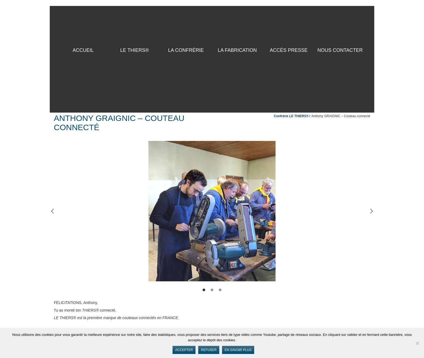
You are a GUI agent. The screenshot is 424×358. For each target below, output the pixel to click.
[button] (52, 211)
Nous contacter (340, 50)
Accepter (184, 350)
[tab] (204, 290)
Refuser (208, 350)
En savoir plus (238, 350)
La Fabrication (237, 50)
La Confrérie (186, 50)
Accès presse (288, 50)
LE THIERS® (134, 50)
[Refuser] (417, 343)
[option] (212, 211)
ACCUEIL (83, 50)
